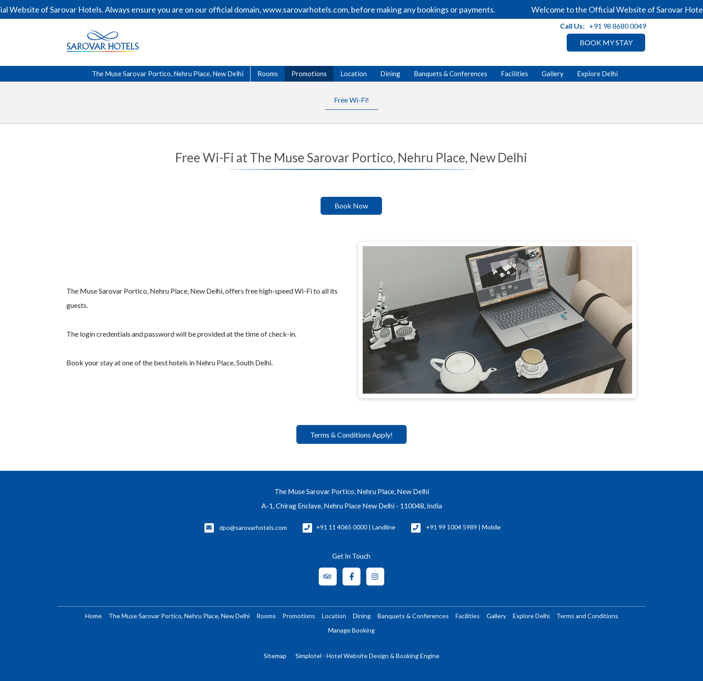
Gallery (553, 73)
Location (353, 73)
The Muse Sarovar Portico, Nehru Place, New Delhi (167, 73)
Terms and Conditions (587, 616)
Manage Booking (351, 630)
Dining (390, 73)
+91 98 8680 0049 (617, 26)
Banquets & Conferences (450, 73)
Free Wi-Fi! (351, 99)
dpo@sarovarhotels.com (253, 527)
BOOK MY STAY (606, 42)
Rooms (267, 73)
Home (93, 616)
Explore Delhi (597, 73)
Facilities (514, 73)
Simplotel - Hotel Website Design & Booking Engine (367, 655)
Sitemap (275, 655)
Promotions (309, 73)
